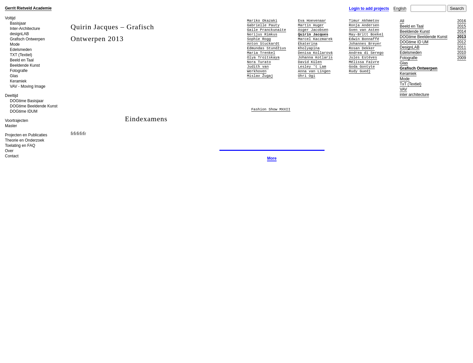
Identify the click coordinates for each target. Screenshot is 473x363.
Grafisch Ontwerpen (27, 39)
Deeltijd (11, 95)
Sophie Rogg (259, 38)
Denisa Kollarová (315, 52)
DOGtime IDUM (23, 111)
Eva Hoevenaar (312, 20)
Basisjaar (18, 23)
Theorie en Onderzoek (24, 140)
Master (11, 126)
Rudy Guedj (360, 71)
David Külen (310, 61)
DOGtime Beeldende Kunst (33, 106)
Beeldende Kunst (25, 65)
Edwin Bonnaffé (364, 38)
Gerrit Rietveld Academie (28, 8)
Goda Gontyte (362, 66)
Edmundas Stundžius (266, 48)
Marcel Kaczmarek (315, 38)
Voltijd (10, 18)
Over (9, 150)
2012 (461, 42)
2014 (461, 31)
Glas (14, 76)
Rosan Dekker (362, 48)
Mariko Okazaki (262, 20)
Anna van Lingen (314, 71)
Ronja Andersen (364, 25)
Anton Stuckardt (263, 43)
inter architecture (414, 94)
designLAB (19, 34)
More (272, 158)
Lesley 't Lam (312, 66)
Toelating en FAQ (20, 145)
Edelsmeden (21, 49)
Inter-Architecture (25, 28)
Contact (11, 156)
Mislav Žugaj (260, 75)
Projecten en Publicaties (26, 135)
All (402, 21)
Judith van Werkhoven (258, 69)
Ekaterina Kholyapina (309, 46)
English (400, 8)
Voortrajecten (16, 120)
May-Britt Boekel (366, 34)
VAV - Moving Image (27, 86)
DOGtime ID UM (414, 42)
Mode (15, 44)
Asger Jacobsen (313, 29)
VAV (403, 89)
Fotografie (19, 70)
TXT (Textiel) (21, 55)
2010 (461, 52)
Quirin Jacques (313, 34)
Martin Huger (311, 25)
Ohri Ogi (306, 75)
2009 (461, 58)
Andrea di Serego (366, 52)
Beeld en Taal (22, 60)
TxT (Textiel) (410, 84)
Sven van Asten (364, 29)
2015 (461, 26)
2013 (461, 36)
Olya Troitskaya (263, 57)
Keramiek (18, 81)
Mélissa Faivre (364, 61)
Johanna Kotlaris (315, 57)
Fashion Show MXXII (270, 109)
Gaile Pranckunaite (266, 29)
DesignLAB (409, 47)
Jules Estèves (363, 57)
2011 (461, 47)
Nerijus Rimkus (262, 34)
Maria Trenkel (261, 52)
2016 (461, 21)
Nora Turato (259, 61)
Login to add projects (369, 8)
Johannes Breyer (365, 43)
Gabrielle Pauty (263, 25)
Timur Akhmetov (364, 20)
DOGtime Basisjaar (27, 101)
